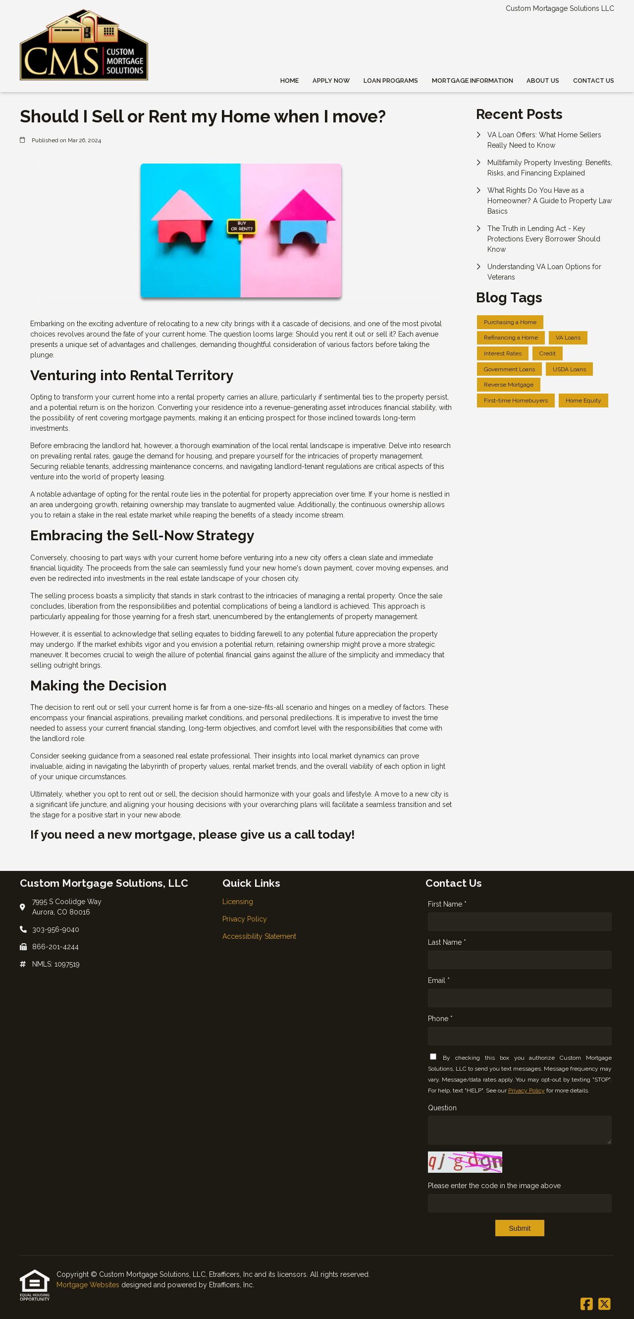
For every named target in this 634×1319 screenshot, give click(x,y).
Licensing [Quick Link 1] (237, 902)
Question (442, 1108)
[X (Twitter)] (604, 1304)
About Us (543, 80)
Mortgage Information (472, 80)
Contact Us (593, 80)
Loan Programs (391, 80)
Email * (439, 980)
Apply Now (331, 80)
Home (289, 80)
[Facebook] (587, 1304)
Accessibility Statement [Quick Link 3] (259, 936)
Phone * (440, 1019)
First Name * (447, 904)
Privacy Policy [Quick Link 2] (244, 919)
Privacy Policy (526, 1090)
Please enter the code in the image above (494, 1186)
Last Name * (447, 942)
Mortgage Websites (88, 1285)
